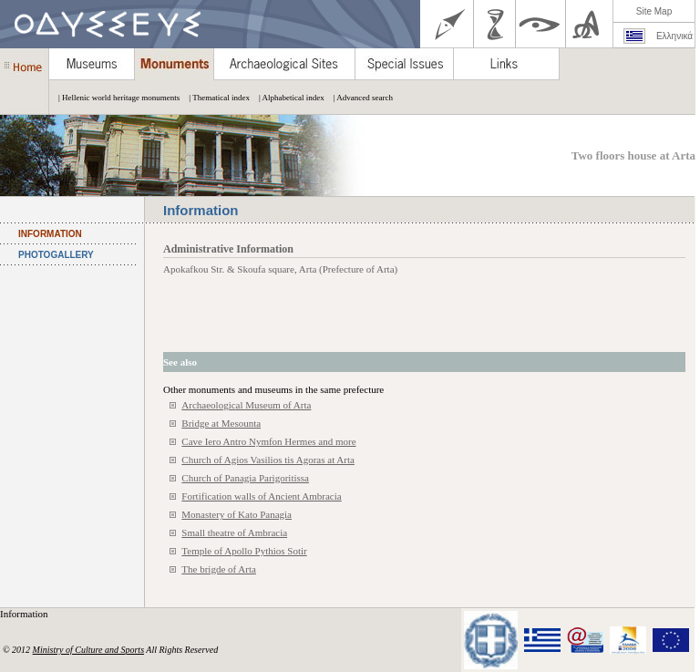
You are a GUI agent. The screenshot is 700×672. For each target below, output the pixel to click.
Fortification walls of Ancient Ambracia (261, 496)
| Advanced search (358, 97)
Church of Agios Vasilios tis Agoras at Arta (268, 459)
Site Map (654, 11)
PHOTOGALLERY (56, 255)
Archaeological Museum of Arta (246, 404)
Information (25, 613)
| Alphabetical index (287, 97)
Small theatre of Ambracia (234, 532)
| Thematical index (215, 97)
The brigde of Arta (218, 568)
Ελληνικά (674, 36)
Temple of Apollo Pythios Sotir (243, 550)
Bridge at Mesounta (221, 423)
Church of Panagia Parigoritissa (245, 477)
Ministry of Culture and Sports (88, 650)
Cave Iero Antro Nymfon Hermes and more (268, 441)
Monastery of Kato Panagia (236, 514)
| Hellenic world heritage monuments (114, 97)
